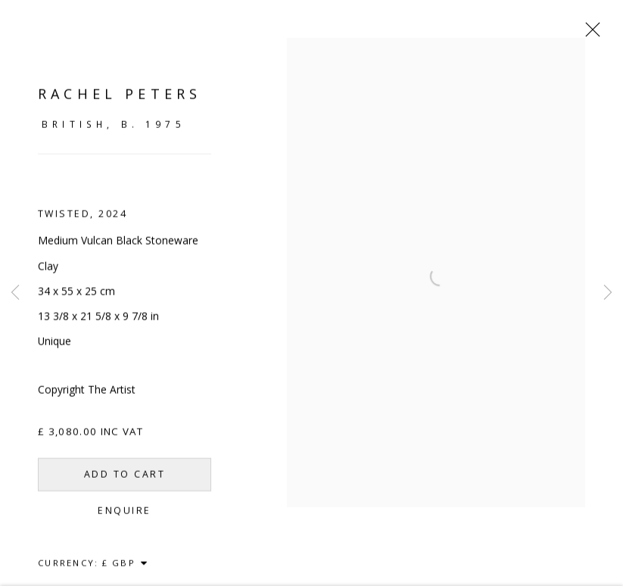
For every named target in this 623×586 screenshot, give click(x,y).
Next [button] (608, 293)
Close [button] (589, 34)
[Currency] (125, 569)
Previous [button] (15, 293)
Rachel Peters (119, 101)
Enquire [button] (124, 517)
